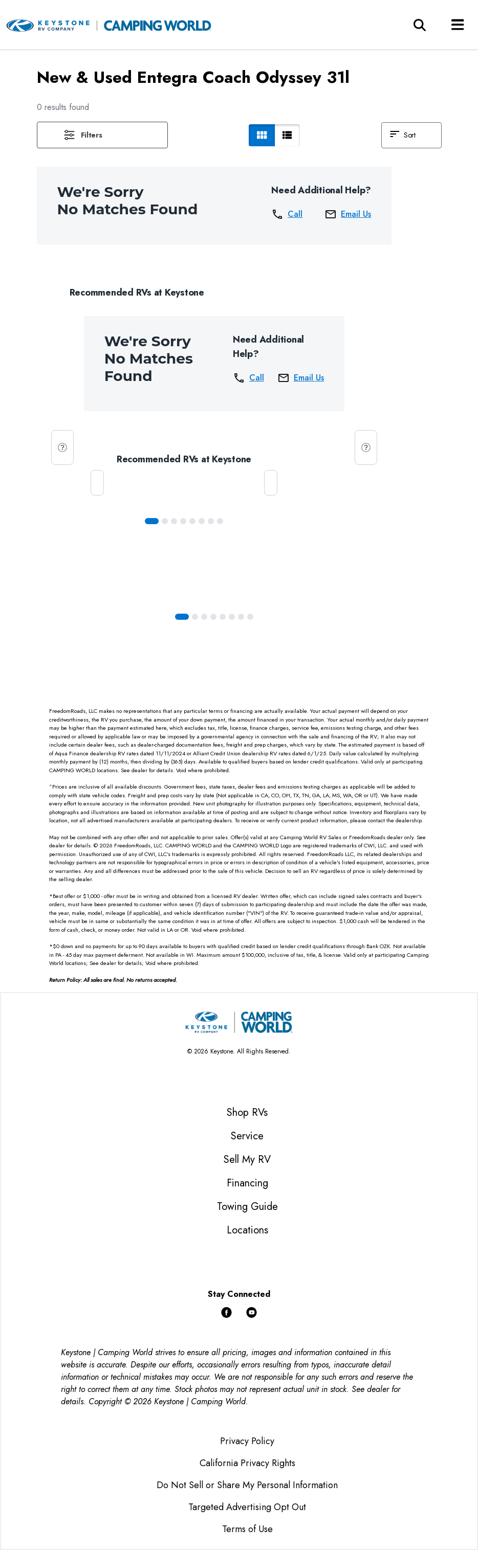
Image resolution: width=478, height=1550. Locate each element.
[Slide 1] (165, 521)
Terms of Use (247, 1529)
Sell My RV (247, 1159)
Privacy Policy (247, 1441)
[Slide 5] (202, 521)
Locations (247, 1230)
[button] (102, 135)
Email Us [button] (347, 214)
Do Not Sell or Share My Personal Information (247, 1485)
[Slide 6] (211, 521)
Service (247, 1136)
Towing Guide (247, 1206)
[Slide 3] (183, 521)
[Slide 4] (192, 521)
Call (286, 214)
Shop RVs (247, 1112)
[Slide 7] (220, 521)
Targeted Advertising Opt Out (247, 1507)
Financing (247, 1183)
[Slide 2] (174, 521)
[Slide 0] (152, 521)
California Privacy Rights (247, 1463)
